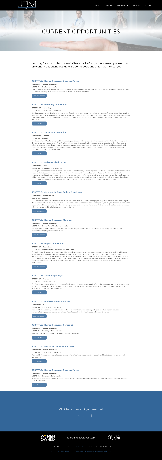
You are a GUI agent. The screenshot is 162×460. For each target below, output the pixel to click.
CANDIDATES (79, 447)
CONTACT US (150, 5)
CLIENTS (66, 447)
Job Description (39, 97)
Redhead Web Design (103, 452)
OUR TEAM (136, 5)
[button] (98, 5)
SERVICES (55, 447)
